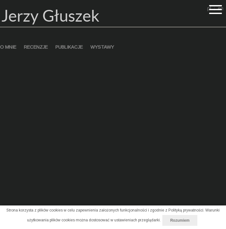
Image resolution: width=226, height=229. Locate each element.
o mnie (8, 47)
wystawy (102, 47)
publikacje (69, 47)
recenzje (36, 47)
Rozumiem (180, 220)
